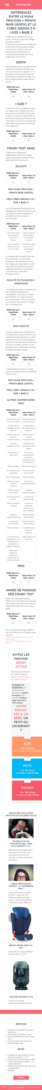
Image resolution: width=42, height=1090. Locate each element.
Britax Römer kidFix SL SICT (21, 946)
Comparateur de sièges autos (20, 678)
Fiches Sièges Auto (15, 1043)
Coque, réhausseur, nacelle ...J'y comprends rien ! (21, 886)
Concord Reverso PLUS (21, 997)
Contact (21, 1077)
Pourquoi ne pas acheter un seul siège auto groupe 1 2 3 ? (21, 843)
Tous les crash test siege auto (20, 1041)
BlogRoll (11, 1070)
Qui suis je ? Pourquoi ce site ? (20, 1034)
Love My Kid (23, 4)
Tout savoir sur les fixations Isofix (21, 1059)
